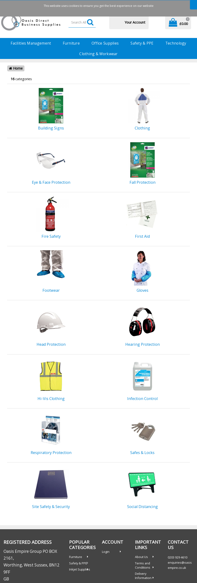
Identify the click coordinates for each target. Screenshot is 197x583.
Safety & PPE (141, 43)
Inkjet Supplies (79, 569)
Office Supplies (105, 43)
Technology (175, 43)
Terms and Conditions (142, 565)
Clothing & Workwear (98, 53)
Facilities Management (31, 43)
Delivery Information (143, 575)
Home (16, 68)
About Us (141, 557)
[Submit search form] (90, 22)
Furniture (71, 43)
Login (105, 552)
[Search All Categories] (82, 22)
